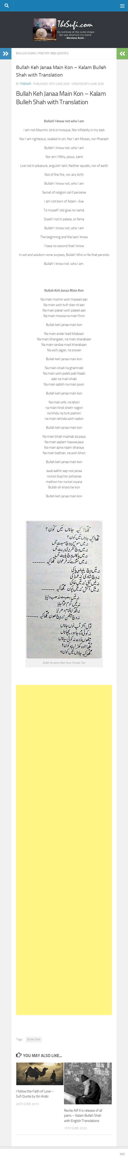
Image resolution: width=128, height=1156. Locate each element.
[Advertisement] (64, 850)
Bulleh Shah (26, 53)
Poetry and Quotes (53, 53)
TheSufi (25, 83)
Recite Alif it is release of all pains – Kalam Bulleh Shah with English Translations (83, 1115)
